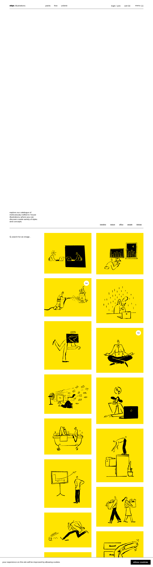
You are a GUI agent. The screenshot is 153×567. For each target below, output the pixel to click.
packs (47, 6)
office (121, 224)
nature (112, 224)
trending (103, 224)
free (55, 6)
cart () (127, 6)
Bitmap (139, 224)
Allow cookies (140, 562)
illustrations (17, 6)
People (129, 224)
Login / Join (116, 6)
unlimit (64, 6)
